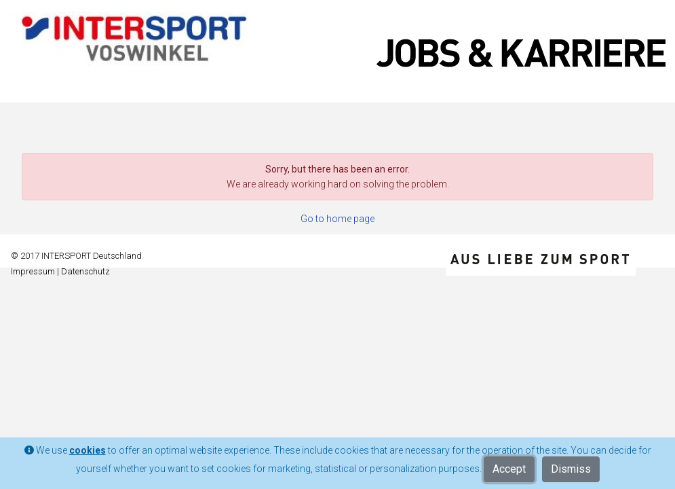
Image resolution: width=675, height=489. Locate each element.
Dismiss (571, 469)
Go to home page (337, 218)
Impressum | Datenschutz (60, 271)
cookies (87, 450)
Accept (509, 469)
